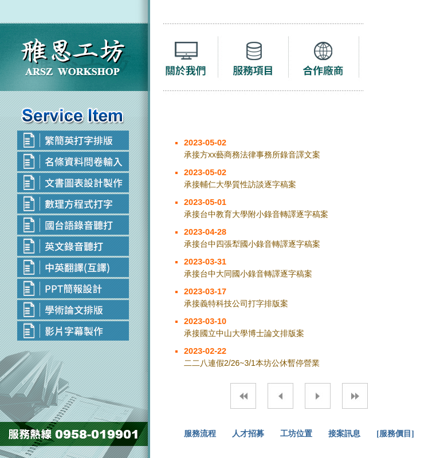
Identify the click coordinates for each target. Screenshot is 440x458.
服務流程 (200, 433)
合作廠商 (328, 61)
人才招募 (248, 433)
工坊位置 (296, 433)
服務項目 (258, 61)
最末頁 (355, 396)
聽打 (190, 61)
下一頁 (318, 396)
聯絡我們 (398, 61)
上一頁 (280, 396)
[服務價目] (395, 433)
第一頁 (243, 396)
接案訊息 (344, 433)
